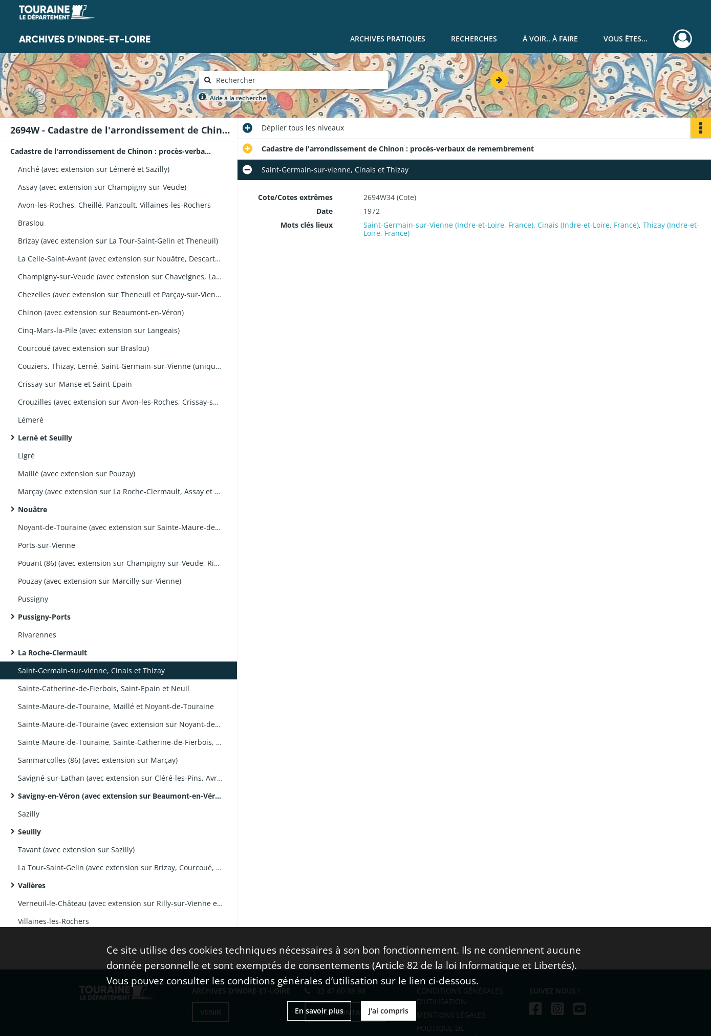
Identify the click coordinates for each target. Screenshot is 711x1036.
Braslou (31, 223)
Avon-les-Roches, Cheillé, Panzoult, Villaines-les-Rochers (114, 205)
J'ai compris (388, 1011)
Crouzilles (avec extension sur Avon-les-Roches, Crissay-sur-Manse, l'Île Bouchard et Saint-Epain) (120, 402)
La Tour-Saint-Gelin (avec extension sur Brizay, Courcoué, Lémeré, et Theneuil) (120, 867)
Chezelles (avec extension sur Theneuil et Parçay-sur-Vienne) (120, 294)
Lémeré (31, 420)
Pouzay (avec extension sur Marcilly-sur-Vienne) (99, 581)
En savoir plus (319, 1011)
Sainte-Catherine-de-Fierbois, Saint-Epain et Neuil (103, 688)
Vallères (32, 885)
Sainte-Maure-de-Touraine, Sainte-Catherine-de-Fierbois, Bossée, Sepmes (120, 742)
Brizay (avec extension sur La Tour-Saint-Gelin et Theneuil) (118, 241)
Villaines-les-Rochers (53, 921)
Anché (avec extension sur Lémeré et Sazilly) (93, 169)
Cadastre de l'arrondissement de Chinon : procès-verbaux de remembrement (112, 151)
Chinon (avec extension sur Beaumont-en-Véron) (101, 312)
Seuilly (29, 831)
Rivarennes (37, 635)
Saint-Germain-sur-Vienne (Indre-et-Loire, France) (448, 225)
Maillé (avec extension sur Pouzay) (76, 473)
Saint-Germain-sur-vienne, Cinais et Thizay (91, 670)
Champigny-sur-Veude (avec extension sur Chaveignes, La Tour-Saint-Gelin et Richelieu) (120, 276)
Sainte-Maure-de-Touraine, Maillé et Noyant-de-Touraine (116, 706)
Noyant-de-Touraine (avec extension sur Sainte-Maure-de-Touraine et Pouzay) (120, 527)
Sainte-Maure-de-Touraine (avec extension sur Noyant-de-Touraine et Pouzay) (120, 724)
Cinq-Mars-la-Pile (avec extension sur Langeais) (99, 330)
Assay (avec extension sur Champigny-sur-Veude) (102, 187)
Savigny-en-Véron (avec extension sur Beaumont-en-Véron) (120, 796)
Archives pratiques (387, 38)
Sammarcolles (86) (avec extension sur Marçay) (98, 760)
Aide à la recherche (238, 98)
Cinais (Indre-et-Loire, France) (588, 225)
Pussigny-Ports (44, 617)
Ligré (26, 455)
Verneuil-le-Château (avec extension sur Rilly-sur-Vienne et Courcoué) (120, 903)
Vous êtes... (626, 38)
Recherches (474, 38)
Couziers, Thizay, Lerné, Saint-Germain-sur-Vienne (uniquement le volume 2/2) (120, 366)
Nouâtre (32, 509)
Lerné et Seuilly (45, 438)
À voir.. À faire (550, 38)
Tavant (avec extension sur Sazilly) (76, 849)
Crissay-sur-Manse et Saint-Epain (75, 384)
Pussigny (33, 599)
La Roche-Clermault (52, 652)
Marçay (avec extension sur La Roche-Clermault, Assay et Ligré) (120, 491)
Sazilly (28, 814)
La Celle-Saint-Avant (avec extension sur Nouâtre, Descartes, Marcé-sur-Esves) (120, 258)
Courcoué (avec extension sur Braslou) (83, 348)
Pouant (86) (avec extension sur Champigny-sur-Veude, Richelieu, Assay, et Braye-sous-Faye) (120, 563)
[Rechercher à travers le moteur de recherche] (298, 80)
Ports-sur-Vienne (46, 545)
